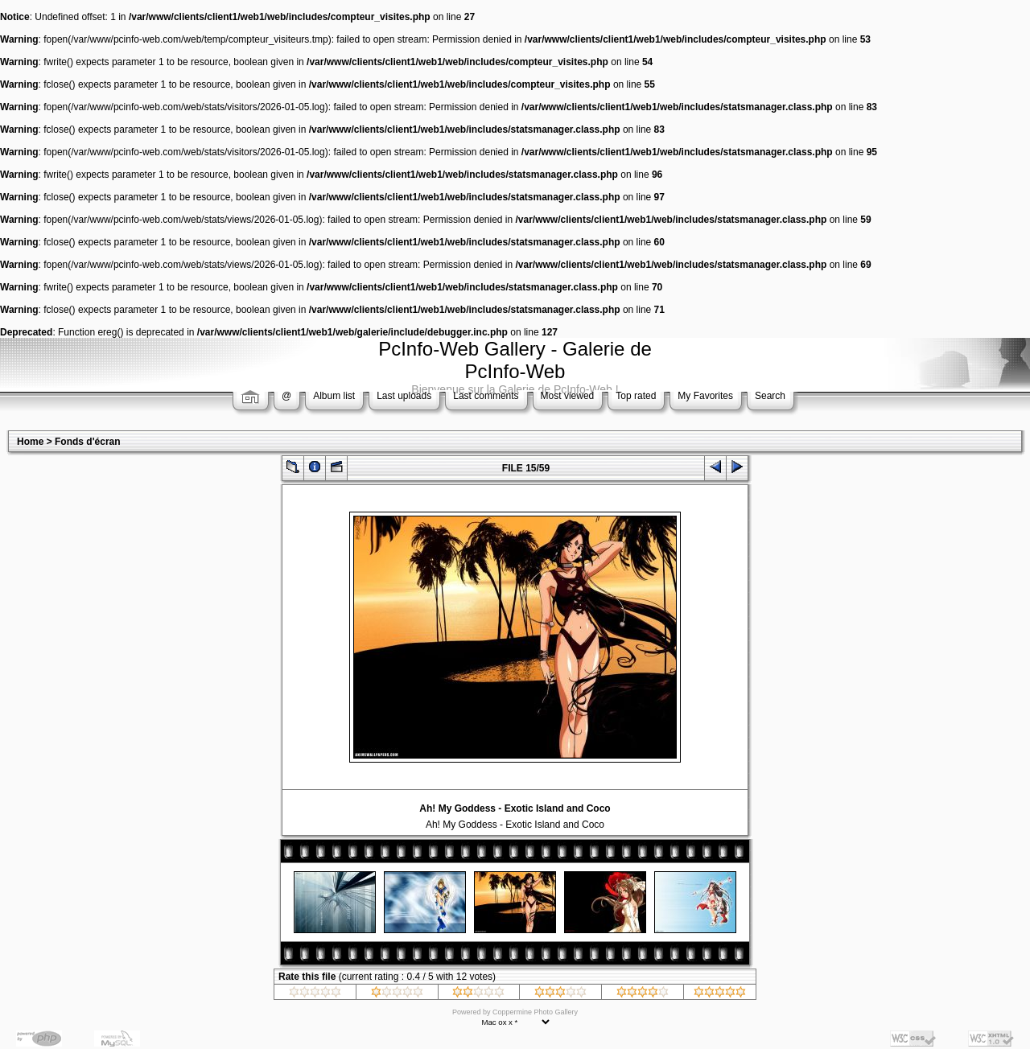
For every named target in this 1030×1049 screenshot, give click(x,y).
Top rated (636, 395)
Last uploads (404, 395)
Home (30, 441)
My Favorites (705, 395)
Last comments (485, 395)
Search (770, 395)
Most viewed (568, 395)
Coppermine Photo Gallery (535, 1012)
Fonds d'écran (88, 441)
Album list (334, 395)
